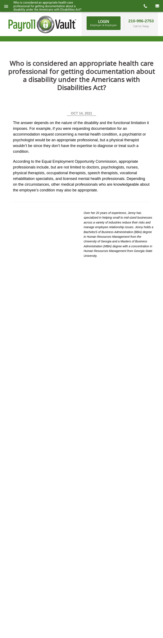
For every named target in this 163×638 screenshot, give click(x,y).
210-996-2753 (141, 21)
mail (157, 6)
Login (103, 23)
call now (145, 6)
